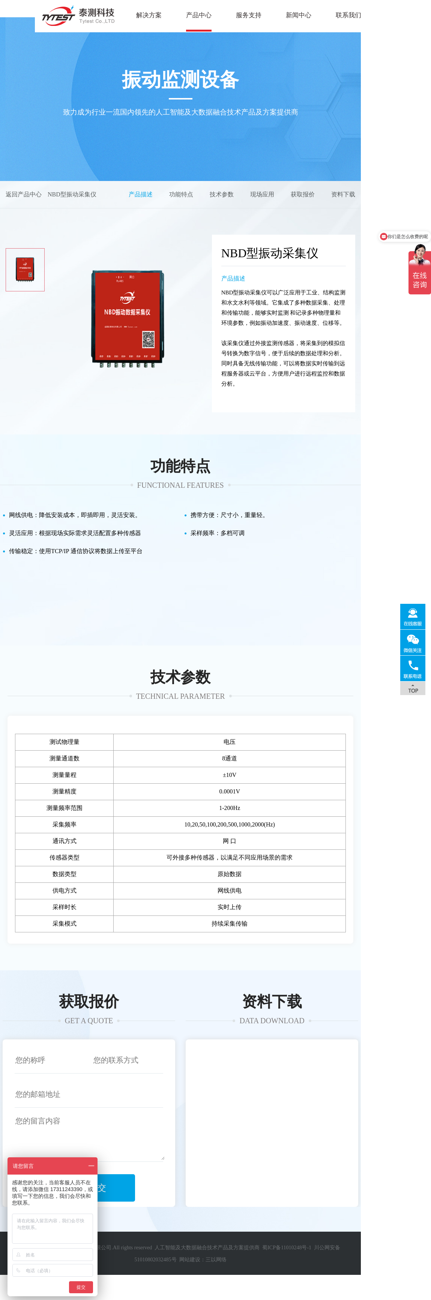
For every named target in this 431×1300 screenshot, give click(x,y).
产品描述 (211, 214)
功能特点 (251, 214)
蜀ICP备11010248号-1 (275, 1285)
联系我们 (313, 15)
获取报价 (373, 214)
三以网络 (410, 1285)
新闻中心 (263, 15)
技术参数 (292, 214)
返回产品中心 (24, 214)
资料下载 (413, 214)
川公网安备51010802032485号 (337, 1285)
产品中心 (164, 15)
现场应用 (332, 214)
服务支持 (214, 15)
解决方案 (114, 15)
